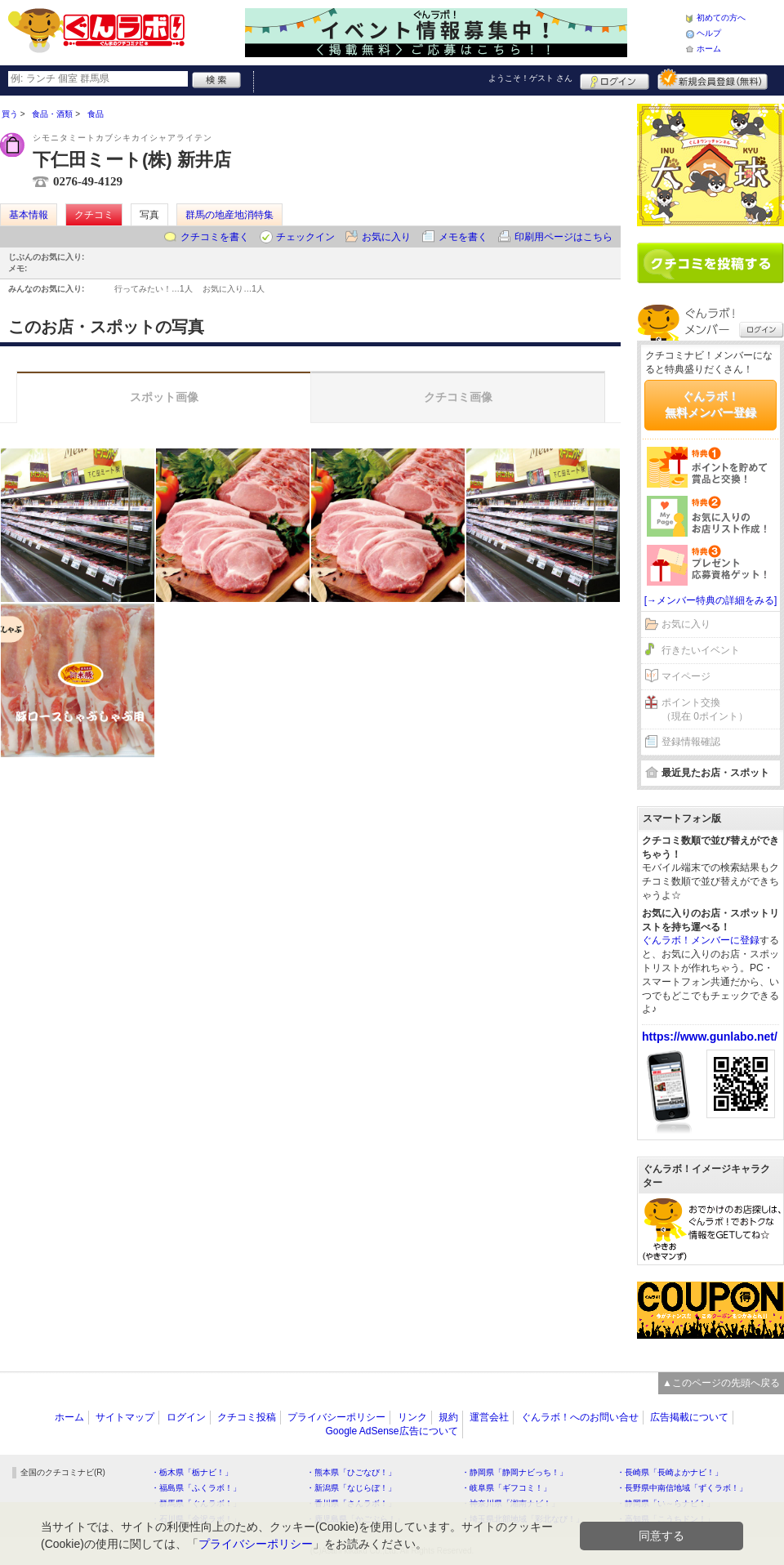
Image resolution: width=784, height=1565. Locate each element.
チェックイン (305, 237)
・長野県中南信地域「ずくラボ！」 (682, 1487)
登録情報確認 (691, 741)
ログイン (614, 79)
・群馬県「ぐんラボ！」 (196, 1503)
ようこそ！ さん (530, 78)
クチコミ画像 (458, 397)
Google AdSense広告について (391, 1431)
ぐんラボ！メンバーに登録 (701, 940)
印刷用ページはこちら (563, 237)
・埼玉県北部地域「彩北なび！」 (522, 1518)
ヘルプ (709, 33)
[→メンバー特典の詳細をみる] (710, 600)
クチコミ (94, 215)
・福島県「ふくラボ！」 (196, 1487)
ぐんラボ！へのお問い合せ (580, 1417)
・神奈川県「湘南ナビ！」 (510, 1503)
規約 (448, 1417)
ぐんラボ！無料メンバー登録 (710, 404)
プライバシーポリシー (336, 1417)
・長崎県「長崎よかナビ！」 (670, 1472)
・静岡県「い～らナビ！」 (666, 1503)
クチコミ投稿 (246, 1417)
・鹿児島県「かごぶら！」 (355, 1518)
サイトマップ (125, 1417)
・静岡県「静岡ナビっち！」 (514, 1472)
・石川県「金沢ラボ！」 (196, 1518)
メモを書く (463, 237)
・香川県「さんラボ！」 (351, 1503)
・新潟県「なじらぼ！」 (351, 1487)
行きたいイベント (701, 650)
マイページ (686, 676)
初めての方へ (721, 17)
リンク (412, 1417)
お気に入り (386, 237)
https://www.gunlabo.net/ (709, 1036)
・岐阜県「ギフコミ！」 (506, 1487)
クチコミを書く (214, 237)
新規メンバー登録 (712, 79)
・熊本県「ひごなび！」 (351, 1472)
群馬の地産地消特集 (229, 215)
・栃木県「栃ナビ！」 (192, 1472)
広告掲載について (689, 1417)
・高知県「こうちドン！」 (666, 1518)
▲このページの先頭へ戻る (721, 1383)
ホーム (709, 48)
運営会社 (489, 1417)
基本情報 (28, 215)
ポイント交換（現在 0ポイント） (705, 709)
